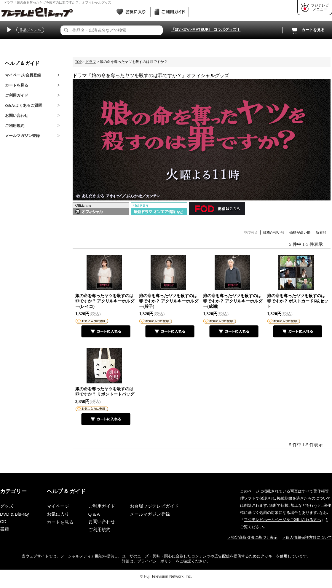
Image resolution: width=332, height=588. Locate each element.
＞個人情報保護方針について (307, 537)
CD (3, 521)
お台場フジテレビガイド (154, 506)
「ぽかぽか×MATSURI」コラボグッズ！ (206, 29)
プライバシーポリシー (156, 561)
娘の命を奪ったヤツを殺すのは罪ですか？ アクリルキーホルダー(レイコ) (105, 301)
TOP (78, 62)
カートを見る (307, 30)
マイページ (58, 506)
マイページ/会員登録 (23, 75)
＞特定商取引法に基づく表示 (252, 537)
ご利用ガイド (16, 95)
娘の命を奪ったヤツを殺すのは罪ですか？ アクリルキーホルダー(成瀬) (232, 301)
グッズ (6, 506)
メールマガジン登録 (22, 135)
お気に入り (58, 514)
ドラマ (90, 62)
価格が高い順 (300, 232)
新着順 (321, 232)
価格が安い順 (273, 232)
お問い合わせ (16, 115)
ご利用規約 (14, 125)
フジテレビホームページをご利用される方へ (282, 519)
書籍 (4, 528)
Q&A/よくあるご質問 (23, 105)
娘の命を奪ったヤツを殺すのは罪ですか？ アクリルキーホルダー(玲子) (168, 301)
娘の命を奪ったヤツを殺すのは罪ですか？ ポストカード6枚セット (297, 301)
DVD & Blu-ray (14, 514)
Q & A (94, 514)
